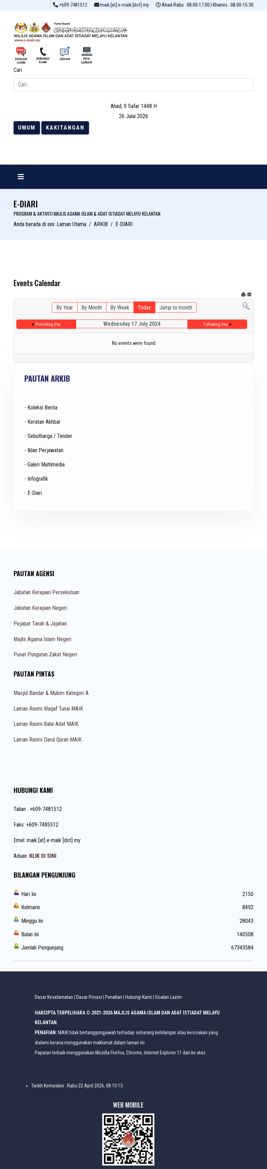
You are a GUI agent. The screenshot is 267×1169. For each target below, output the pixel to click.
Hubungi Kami (138, 997)
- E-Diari (33, 493)
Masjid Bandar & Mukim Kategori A (51, 693)
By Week (119, 307)
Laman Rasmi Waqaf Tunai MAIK (48, 708)
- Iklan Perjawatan (43, 450)
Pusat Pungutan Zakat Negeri (45, 654)
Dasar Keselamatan (54, 997)
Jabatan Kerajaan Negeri (40, 608)
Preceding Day (47, 324)
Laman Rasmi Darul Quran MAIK (48, 739)
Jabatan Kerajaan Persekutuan (46, 592)
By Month (91, 307)
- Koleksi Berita (40, 407)
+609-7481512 (73, 5)
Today (144, 307)
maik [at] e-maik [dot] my (124, 5)
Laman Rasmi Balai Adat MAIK (46, 724)
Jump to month (175, 307)
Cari (18, 70)
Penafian (113, 997)
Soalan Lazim (168, 997)
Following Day (216, 324)
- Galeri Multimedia (44, 464)
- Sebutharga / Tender (48, 436)
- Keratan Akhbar (42, 421)
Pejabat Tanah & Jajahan (40, 623)
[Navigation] (21, 177)
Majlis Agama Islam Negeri (42, 639)
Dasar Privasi (89, 997)
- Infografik (36, 478)
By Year (64, 307)
